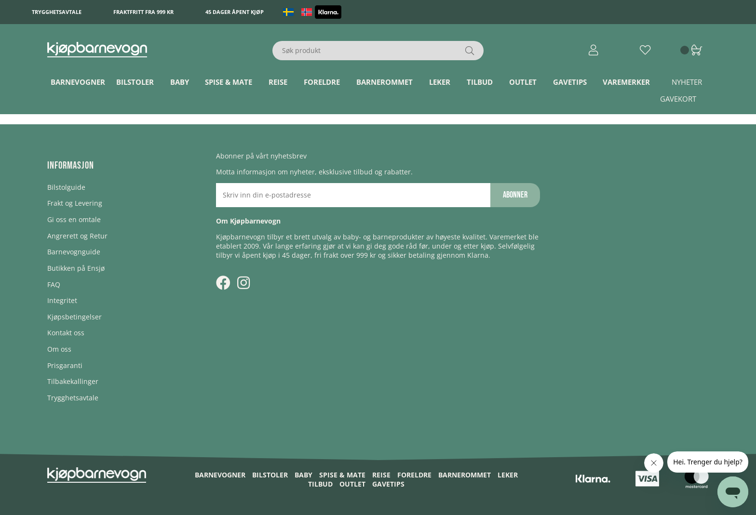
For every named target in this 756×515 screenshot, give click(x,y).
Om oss (59, 349)
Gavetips (570, 82)
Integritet (62, 300)
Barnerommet (384, 82)
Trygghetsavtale (56, 11)
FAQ (53, 284)
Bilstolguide (66, 187)
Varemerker (626, 82)
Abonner (515, 195)
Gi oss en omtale (74, 219)
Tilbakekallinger (72, 381)
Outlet (523, 82)
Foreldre (322, 82)
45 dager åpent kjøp (234, 11)
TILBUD (480, 82)
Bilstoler (135, 82)
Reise (278, 82)
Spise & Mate (228, 82)
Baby (179, 82)
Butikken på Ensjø (76, 268)
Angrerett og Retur (77, 235)
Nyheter (687, 82)
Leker (439, 82)
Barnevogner (78, 82)
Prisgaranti (64, 365)
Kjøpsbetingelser (74, 316)
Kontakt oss (65, 332)
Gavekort (678, 99)
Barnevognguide (73, 251)
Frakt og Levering (74, 203)
